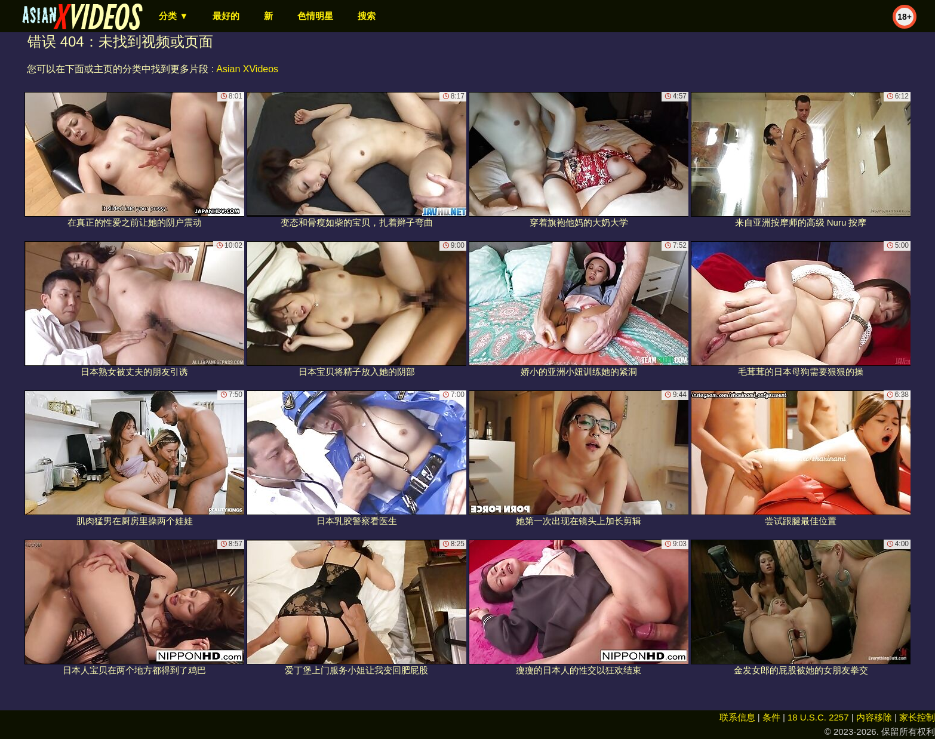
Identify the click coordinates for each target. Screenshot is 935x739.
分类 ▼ (173, 16)
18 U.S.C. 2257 (818, 717)
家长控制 (917, 717)
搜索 (367, 16)
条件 (771, 717)
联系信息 (737, 717)
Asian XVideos (247, 69)
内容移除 (874, 717)
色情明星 (315, 16)
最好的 (226, 16)
